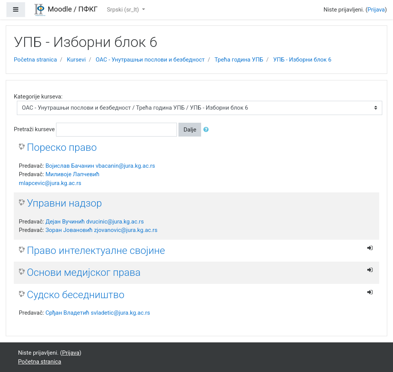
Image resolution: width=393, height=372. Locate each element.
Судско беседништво (75, 294)
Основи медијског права (83, 272)
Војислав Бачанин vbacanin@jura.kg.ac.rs (100, 165)
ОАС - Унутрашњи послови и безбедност (150, 59)
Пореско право (62, 147)
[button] (208, 130)
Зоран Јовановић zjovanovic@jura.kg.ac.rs (101, 230)
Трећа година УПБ (239, 59)
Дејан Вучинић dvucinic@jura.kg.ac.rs (94, 221)
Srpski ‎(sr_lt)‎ (123, 9)
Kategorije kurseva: (38, 96)
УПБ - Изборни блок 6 (302, 59)
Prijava (376, 9)
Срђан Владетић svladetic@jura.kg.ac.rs (97, 312)
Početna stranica (35, 59)
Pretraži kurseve (34, 129)
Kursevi (76, 59)
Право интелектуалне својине (96, 250)
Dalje (189, 129)
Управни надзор (64, 203)
